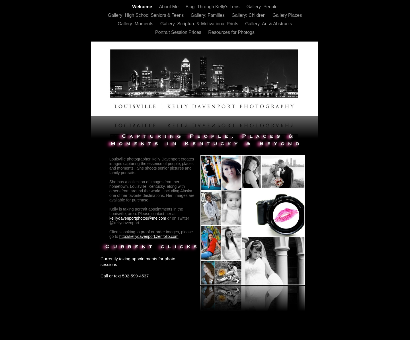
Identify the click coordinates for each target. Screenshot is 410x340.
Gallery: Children (249, 15)
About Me (169, 6)
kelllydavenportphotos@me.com (137, 218)
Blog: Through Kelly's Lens (213, 6)
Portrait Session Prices (178, 32)
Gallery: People (261, 6)
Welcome (142, 6)
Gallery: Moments (136, 23)
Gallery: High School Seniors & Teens (146, 15)
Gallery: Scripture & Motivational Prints (199, 23)
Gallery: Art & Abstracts (268, 23)
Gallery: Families (208, 15)
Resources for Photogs (231, 32)
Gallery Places (287, 15)
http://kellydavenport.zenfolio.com (149, 236)
